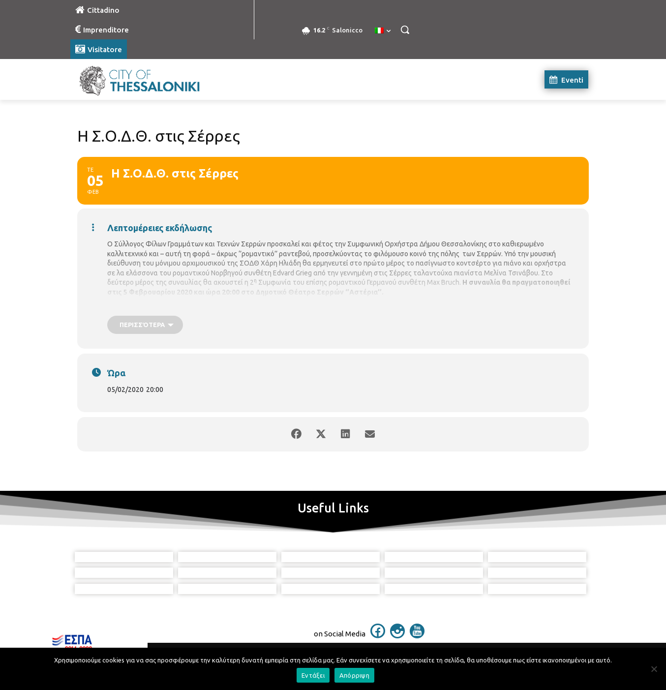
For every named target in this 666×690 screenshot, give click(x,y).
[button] (405, 29)
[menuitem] (382, 31)
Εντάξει (313, 675)
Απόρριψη (354, 675)
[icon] (378, 635)
